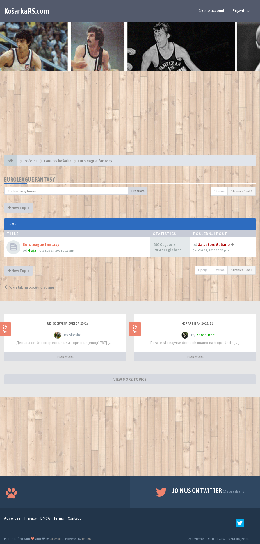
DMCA (45, 518)
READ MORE (65, 357)
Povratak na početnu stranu (29, 287)
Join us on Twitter (208, 490)
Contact (74, 518)
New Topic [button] (18, 207)
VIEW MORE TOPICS (130, 379)
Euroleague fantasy (29, 179)
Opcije (203, 270)
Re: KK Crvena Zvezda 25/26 (67, 323)
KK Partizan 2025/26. (197, 323)
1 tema (219, 191)
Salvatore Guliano (214, 244)
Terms (59, 518)
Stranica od (241, 191)
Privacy (30, 518)
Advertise (12, 518)
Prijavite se (242, 10)
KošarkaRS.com (26, 10)
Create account (211, 10)
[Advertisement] (130, 115)
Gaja (32, 250)
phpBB (86, 538)
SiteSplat (56, 538)
